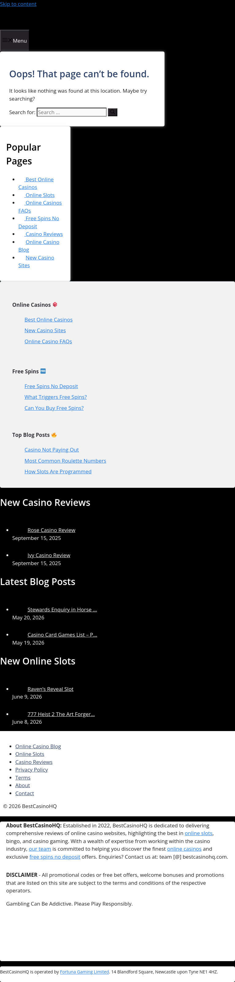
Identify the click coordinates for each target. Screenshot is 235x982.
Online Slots (37, 194)
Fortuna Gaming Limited (84, 972)
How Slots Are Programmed (58, 471)
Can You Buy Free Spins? (54, 407)
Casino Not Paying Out (52, 449)
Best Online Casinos (36, 183)
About (22, 785)
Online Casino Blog (38, 746)
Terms (23, 777)
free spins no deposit (54, 856)
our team (40, 848)
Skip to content (18, 3)
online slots (198, 833)
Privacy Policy (31, 769)
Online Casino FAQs (48, 341)
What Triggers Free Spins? (56, 396)
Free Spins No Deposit (51, 386)
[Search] (112, 112)
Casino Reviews (41, 233)
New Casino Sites (45, 330)
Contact (24, 793)
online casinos (184, 848)
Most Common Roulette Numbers (65, 460)
